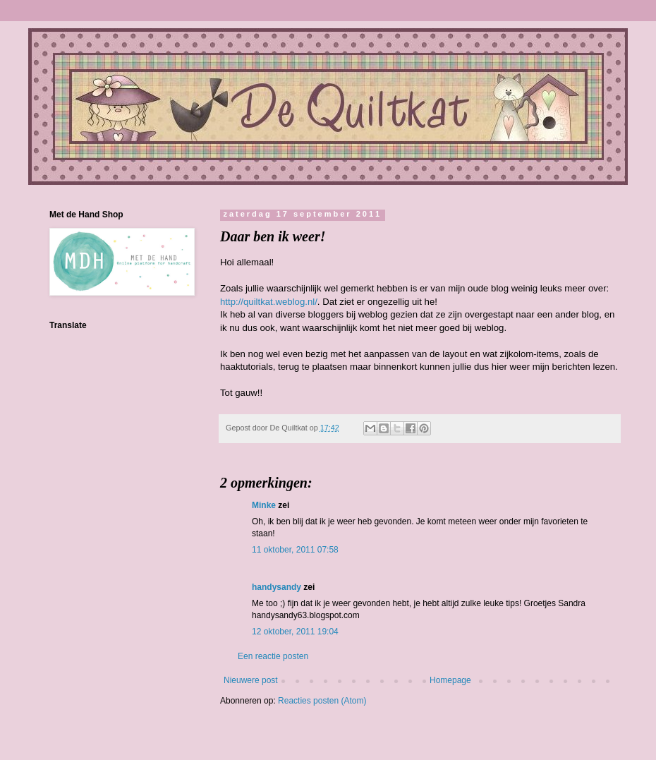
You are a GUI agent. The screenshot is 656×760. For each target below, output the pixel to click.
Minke (264, 505)
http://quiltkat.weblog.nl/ (268, 301)
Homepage (450, 680)
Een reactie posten (273, 656)
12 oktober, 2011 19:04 (295, 632)
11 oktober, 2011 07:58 (295, 550)
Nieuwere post (251, 680)
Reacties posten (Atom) (322, 701)
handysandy (276, 587)
